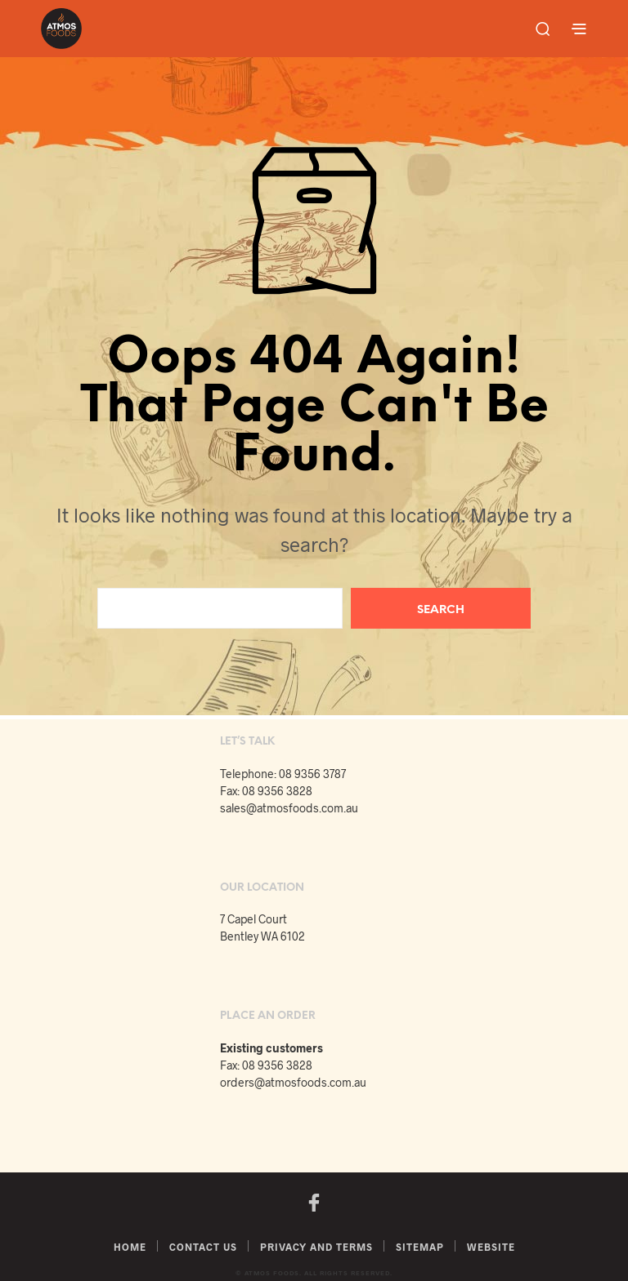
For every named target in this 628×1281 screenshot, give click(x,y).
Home (130, 1246)
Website (491, 1246)
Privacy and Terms (316, 1246)
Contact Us (203, 1246)
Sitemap (420, 1246)
